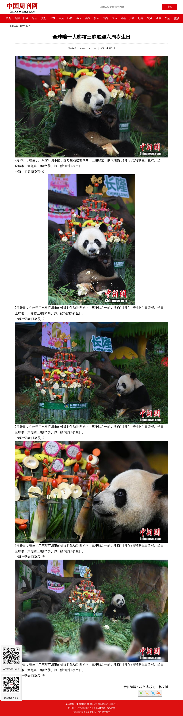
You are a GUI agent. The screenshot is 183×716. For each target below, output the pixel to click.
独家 (96, 18)
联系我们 (82, 708)
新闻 (17, 18)
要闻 (87, 18)
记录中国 (24, 26)
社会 (123, 18)
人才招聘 (101, 708)
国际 (114, 18)
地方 (140, 18)
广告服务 (91, 708)
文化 (43, 18)
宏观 (149, 18)
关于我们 (72, 708)
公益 (167, 18)
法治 (132, 18)
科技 (70, 18)
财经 (25, 18)
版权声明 (111, 708)
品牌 (34, 18)
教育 (79, 18)
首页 (8, 18)
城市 (52, 18)
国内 (105, 18)
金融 (158, 18)
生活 (61, 18)
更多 (176, 18)
